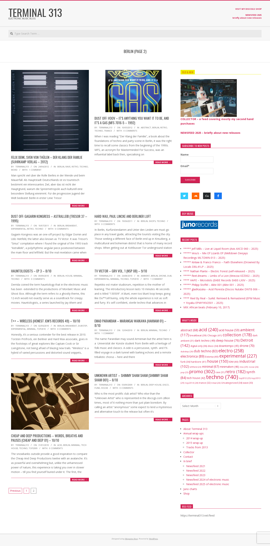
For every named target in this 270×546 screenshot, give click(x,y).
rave (67, 166)
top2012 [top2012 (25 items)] (245, 378)
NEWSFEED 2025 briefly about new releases (247, 16)
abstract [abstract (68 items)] (189, 330)
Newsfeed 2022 (195, 470)
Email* (197, 169)
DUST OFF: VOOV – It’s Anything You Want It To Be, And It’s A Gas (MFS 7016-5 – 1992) (131, 120)
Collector (188, 452)
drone (162, 275)
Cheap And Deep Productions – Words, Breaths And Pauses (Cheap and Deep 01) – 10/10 (47, 438)
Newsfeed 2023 (195, 475)
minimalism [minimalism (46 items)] (229, 366)
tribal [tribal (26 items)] (215, 382)
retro (75, 166)
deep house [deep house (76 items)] (228, 340)
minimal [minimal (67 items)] (210, 367)
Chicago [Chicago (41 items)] (214, 335)
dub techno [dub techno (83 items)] (206, 351)
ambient (145, 275)
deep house (155, 384)
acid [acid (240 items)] (208, 330)
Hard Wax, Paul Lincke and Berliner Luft (122, 216)
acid (59, 445)
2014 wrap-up (194, 438)
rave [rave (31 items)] (220, 372)
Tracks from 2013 (197, 447)
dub (169, 275)
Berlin (60, 166)
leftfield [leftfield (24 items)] (195, 367)
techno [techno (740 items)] (222, 377)
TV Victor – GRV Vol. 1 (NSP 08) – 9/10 (120, 270)
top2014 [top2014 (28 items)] (191, 382)
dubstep (82, 325)
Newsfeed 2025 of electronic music (207, 484)
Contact (188, 456)
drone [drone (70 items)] (247, 345)
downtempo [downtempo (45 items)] (229, 346)
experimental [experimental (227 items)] (238, 356)
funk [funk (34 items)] (185, 361)
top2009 (33, 448)
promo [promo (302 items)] (202, 371)
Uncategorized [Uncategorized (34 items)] (231, 382)
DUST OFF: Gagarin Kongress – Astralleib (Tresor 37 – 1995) (49, 218)
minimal (78, 275)
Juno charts (190, 489)
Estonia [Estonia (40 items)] (212, 356)
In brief (187, 461)
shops (152, 221)
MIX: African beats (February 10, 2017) (206, 307)
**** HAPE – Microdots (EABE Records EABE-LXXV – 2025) (219, 280)
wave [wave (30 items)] (248, 382)
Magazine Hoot (131, 539)
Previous (15, 490)
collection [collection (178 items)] (237, 334)
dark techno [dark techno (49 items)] (205, 340)
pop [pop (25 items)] (184, 372)
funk (97, 387)
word (14, 169)
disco (166, 384)
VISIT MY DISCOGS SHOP (248, 9)
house (68, 275)
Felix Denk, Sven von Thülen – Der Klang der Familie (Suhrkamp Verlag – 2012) (46, 159)
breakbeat (71, 225)
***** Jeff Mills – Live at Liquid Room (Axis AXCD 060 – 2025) (220, 248)
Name (197, 158)
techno (84, 166)
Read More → (79, 205)
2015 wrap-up (194, 443)
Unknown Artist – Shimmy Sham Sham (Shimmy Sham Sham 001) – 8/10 (131, 377)
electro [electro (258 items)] (231, 351)
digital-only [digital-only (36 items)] (198, 346)
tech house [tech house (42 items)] (196, 378)
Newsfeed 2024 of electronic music (207, 479)
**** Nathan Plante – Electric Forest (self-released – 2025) (219, 271)
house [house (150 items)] (217, 361)
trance (108, 130)
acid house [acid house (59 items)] (229, 330)
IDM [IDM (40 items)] (233, 361)
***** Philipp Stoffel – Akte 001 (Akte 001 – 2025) (213, 285)
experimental (18, 228)
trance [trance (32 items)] (205, 382)
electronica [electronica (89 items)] (192, 356)
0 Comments (130, 130)
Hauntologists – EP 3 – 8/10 (31, 270)
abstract (146, 127)
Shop (186, 493)
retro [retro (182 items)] (235, 371)
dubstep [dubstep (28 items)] (187, 351)
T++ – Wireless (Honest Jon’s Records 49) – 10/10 (45, 320)
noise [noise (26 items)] (253, 366)
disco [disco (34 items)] (213, 346)
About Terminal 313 (195, 429)
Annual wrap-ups (193, 433)
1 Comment (35, 169)
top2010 (134, 279)
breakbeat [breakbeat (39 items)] (198, 335)
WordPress (153, 539)
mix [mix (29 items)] (244, 366)
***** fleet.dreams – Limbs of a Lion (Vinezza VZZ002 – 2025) (221, 276)
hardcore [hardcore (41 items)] (198, 361)
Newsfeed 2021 (195, 466)
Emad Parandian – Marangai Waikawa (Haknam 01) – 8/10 (130, 323)
